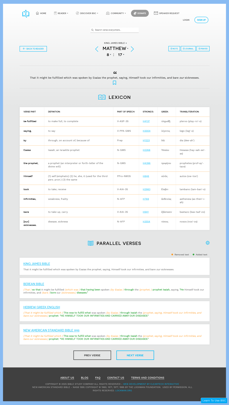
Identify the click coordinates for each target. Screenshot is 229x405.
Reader (62, 13)
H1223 (146, 140)
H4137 (146, 121)
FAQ (97, 378)
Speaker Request (169, 13)
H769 (146, 199)
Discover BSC (88, 13)
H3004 (146, 131)
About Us (67, 378)
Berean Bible (33, 284)
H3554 (146, 221)
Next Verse (135, 355)
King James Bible (36, 263)
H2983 (146, 189)
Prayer (203, 49)
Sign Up (201, 20)
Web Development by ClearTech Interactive (151, 384)
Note (174, 49)
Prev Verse (92, 355)
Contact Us (115, 378)
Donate (140, 13)
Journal (188, 49)
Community (117, 13)
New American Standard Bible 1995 (51, 330)
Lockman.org (123, 390)
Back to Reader (33, 49)
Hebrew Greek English (41, 307)
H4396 (146, 163)
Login (186, 20)
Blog (84, 378)
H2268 (146, 150)
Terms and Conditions (147, 378)
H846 (146, 176)
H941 (146, 212)
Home (43, 13)
